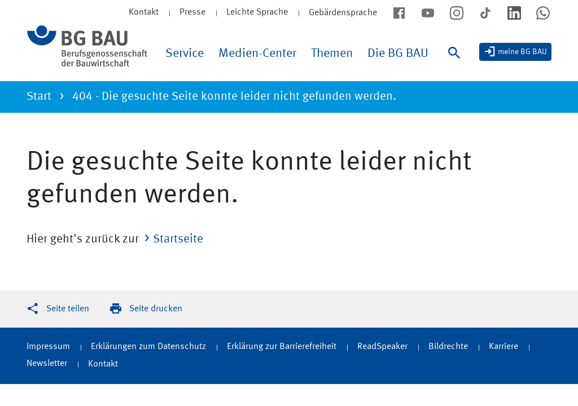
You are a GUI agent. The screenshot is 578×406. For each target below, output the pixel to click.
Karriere (503, 346)
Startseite (178, 239)
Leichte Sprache (257, 12)
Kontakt (103, 364)
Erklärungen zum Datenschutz (148, 346)
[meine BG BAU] (515, 52)
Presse (192, 12)
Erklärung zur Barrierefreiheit (281, 346)
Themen (332, 53)
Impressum (48, 346)
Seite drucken (155, 309)
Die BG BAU (397, 53)
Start (39, 97)
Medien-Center (257, 53)
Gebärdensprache (343, 12)
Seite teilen (67, 309)
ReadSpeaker (382, 346)
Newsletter (47, 363)
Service (184, 53)
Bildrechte (448, 346)
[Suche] (456, 64)
